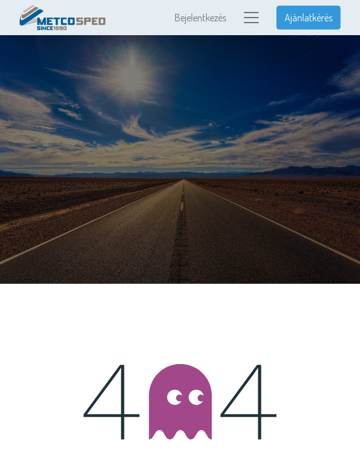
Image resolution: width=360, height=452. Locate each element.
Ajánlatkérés (308, 17)
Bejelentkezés (200, 17)
